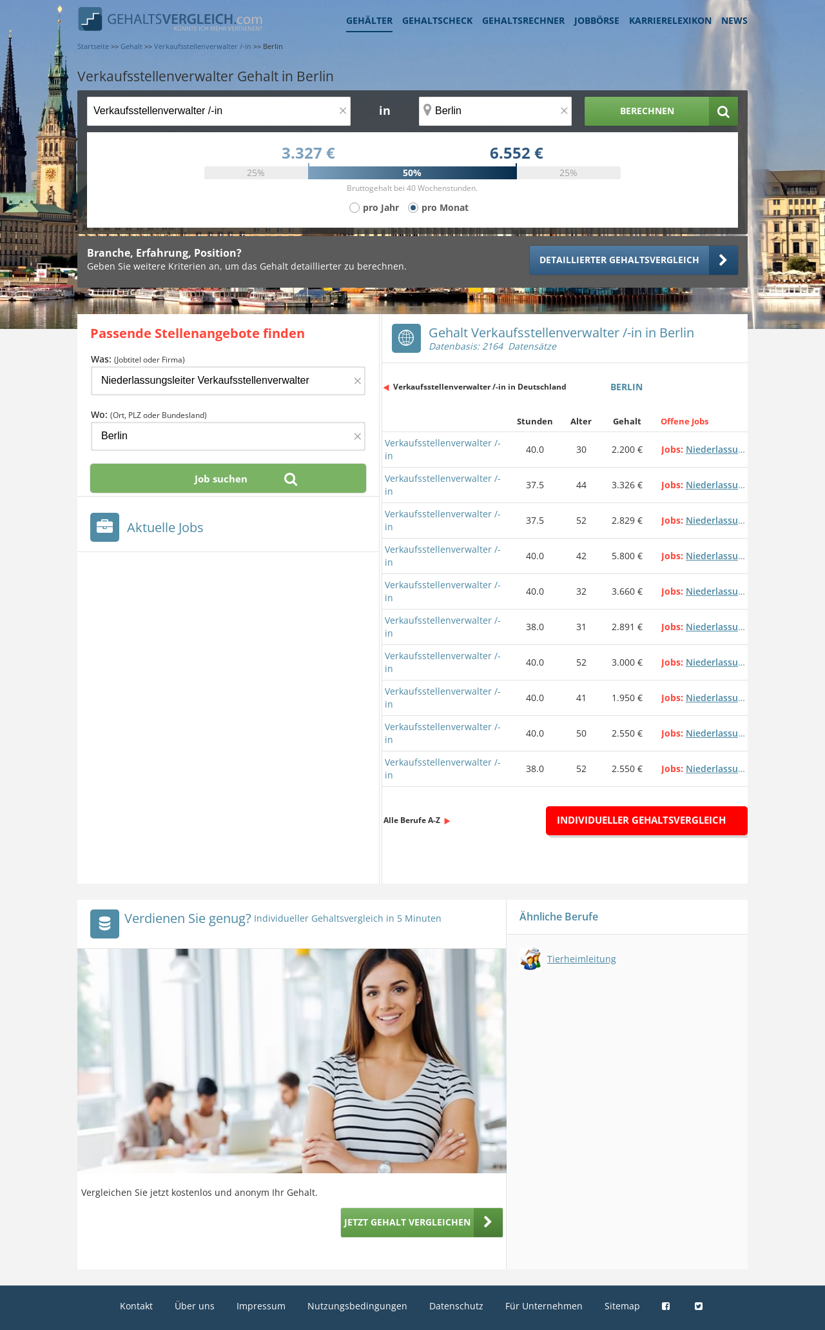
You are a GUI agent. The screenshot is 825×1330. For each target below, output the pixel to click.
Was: (138, 359)
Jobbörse (596, 20)
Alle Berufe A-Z (411, 820)
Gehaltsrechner (523, 20)
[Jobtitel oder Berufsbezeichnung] (219, 111)
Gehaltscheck (437, 20)
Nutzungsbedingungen (357, 1306)
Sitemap (622, 1306)
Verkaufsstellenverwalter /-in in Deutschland (480, 386)
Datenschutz (456, 1306)
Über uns (195, 1306)
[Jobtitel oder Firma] (228, 380)
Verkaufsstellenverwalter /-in (443, 449)
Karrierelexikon (670, 20)
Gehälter (369, 20)
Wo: (149, 414)
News (734, 20)
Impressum (261, 1306)
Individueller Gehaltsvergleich (641, 819)
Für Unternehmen (544, 1306)
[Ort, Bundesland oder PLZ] (495, 111)
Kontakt (136, 1306)
